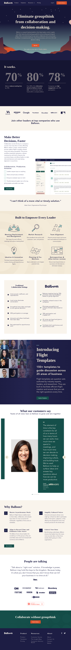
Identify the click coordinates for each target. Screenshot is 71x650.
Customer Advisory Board (37, 642)
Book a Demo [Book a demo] (62, 3)
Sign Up (35, 45)
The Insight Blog (36, 639)
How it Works (9, 188)
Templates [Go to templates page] (23, 2)
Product (22, 637)
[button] (6, 457)
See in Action (9, 546)
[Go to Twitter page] (65, 633)
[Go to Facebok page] (61, 633)
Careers (49, 641)
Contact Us (50, 639)
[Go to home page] (8, 3)
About (49, 637)
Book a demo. (43, 49)
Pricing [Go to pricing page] (39, 2)
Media (49, 643)
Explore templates (43, 398)
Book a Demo (35, 622)
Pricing (22, 641)
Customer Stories (36, 637)
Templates (23, 639)
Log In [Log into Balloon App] (52, 2)
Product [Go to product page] (16, 2)
